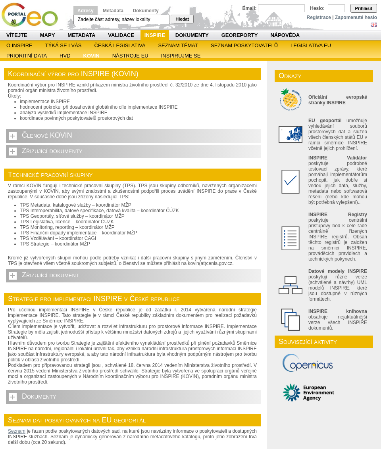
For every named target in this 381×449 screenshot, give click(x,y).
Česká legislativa (120, 45)
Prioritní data (26, 56)
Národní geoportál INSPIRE (32, 15)
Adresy (85, 10)
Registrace (319, 17)
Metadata (113, 10)
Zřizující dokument (50, 275)
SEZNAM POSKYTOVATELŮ (244, 45)
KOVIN (91, 56)
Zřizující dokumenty (52, 151)
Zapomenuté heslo (356, 17)
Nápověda (285, 35)
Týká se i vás (63, 45)
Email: (249, 8)
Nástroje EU (130, 56)
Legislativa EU (311, 45)
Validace (121, 35)
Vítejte (16, 35)
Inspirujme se (181, 56)
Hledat (182, 19)
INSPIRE (154, 35)
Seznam (16, 431)
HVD (65, 56)
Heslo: (317, 8)
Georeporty (239, 35)
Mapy (47, 35)
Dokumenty (145, 10)
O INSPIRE (19, 45)
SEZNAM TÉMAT (178, 45)
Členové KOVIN (47, 135)
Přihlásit (363, 8)
